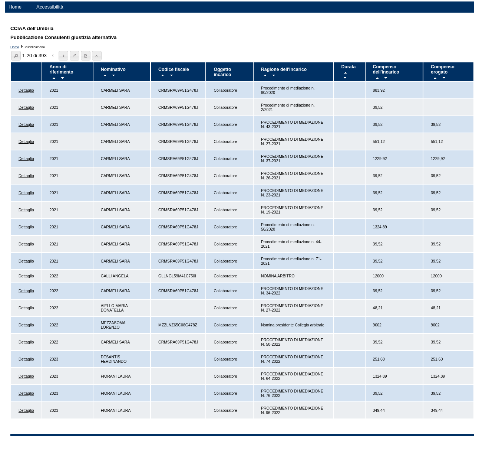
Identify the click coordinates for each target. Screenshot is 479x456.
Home (15, 7)
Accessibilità (49, 7)
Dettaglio (26, 90)
